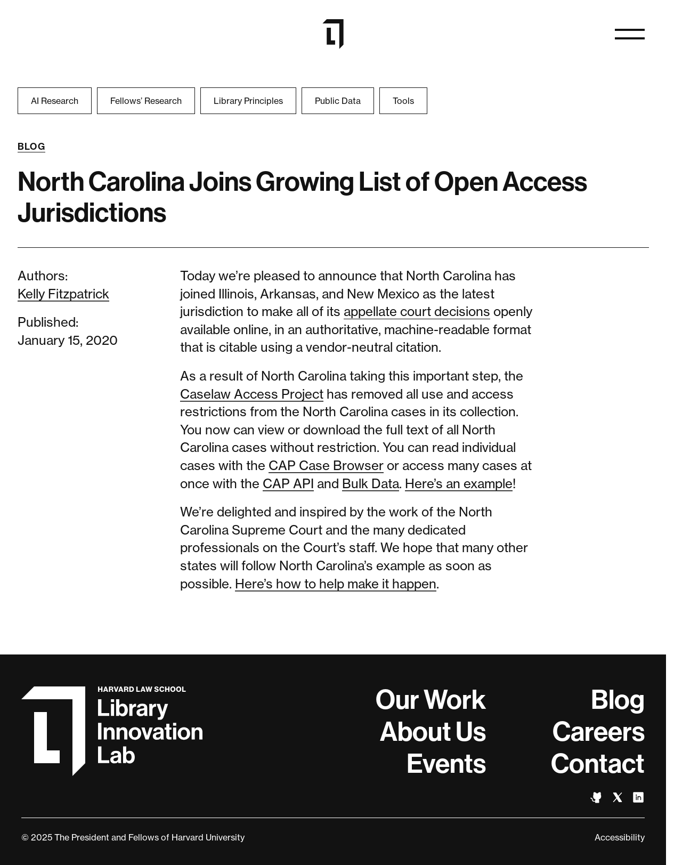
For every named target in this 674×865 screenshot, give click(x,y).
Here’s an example (459, 483)
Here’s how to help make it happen (335, 584)
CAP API (288, 483)
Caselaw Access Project (251, 394)
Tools (403, 100)
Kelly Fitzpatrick (63, 294)
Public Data (338, 100)
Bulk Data (370, 483)
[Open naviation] (630, 34)
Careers (599, 732)
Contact (598, 764)
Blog (32, 146)
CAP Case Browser (326, 465)
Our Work (431, 700)
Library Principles (248, 100)
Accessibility (620, 837)
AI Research (54, 100)
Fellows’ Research (146, 100)
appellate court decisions (417, 311)
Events (446, 764)
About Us (433, 732)
